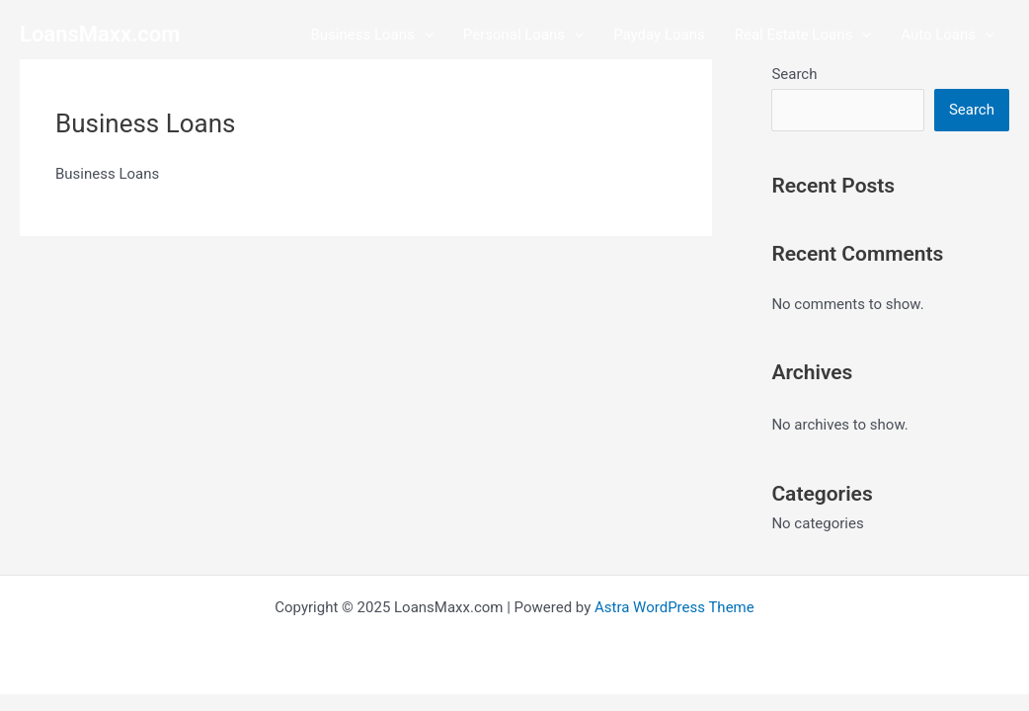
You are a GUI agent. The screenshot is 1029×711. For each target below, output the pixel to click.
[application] (424, 34)
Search (794, 74)
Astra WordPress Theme (674, 607)
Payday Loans (659, 34)
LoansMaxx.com (100, 34)
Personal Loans (523, 34)
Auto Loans (947, 34)
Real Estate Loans (803, 34)
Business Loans (372, 34)
